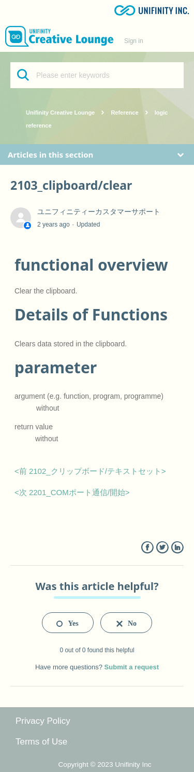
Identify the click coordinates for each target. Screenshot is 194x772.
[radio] (68, 622)
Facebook (147, 547)
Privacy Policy (43, 721)
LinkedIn (177, 547)
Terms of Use (41, 742)
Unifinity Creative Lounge (60, 112)
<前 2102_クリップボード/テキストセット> (90, 471)
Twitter (162, 547)
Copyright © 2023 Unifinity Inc (105, 764)
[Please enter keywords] (97, 75)
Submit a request (132, 667)
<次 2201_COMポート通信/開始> (72, 492)
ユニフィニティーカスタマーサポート (98, 211)
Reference (124, 112)
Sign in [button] (133, 41)
